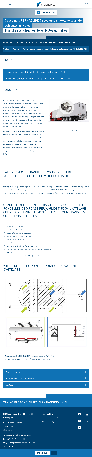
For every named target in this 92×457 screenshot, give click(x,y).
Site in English (42, 453)
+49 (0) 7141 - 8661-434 (22, 435)
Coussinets (14, 42)
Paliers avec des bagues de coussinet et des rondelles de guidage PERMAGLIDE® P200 (56, 49)
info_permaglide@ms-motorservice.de (19, 442)
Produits (8, 49)
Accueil (6, 42)
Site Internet (8, 446)
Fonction (18, 49)
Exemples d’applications (28, 42)
